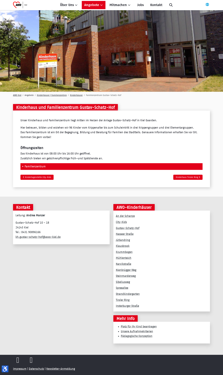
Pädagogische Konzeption (136, 336)
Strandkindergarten (128, 293)
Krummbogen (124, 252)
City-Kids (121, 222)
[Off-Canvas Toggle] (207, 5)
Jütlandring (123, 240)
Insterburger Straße (127, 305)
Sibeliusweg (123, 282)
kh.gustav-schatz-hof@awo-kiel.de (38, 237)
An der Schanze (125, 216)
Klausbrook (122, 246)
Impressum (19, 368)
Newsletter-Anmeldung (60, 368)
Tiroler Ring (122, 300)
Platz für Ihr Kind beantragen (139, 326)
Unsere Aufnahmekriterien (137, 331)
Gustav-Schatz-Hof (127, 228)
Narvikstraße (123, 264)
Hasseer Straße (124, 234)
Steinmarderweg (126, 275)
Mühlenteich (123, 257)
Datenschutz (36, 368)
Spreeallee (122, 287)
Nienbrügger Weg (126, 270)
